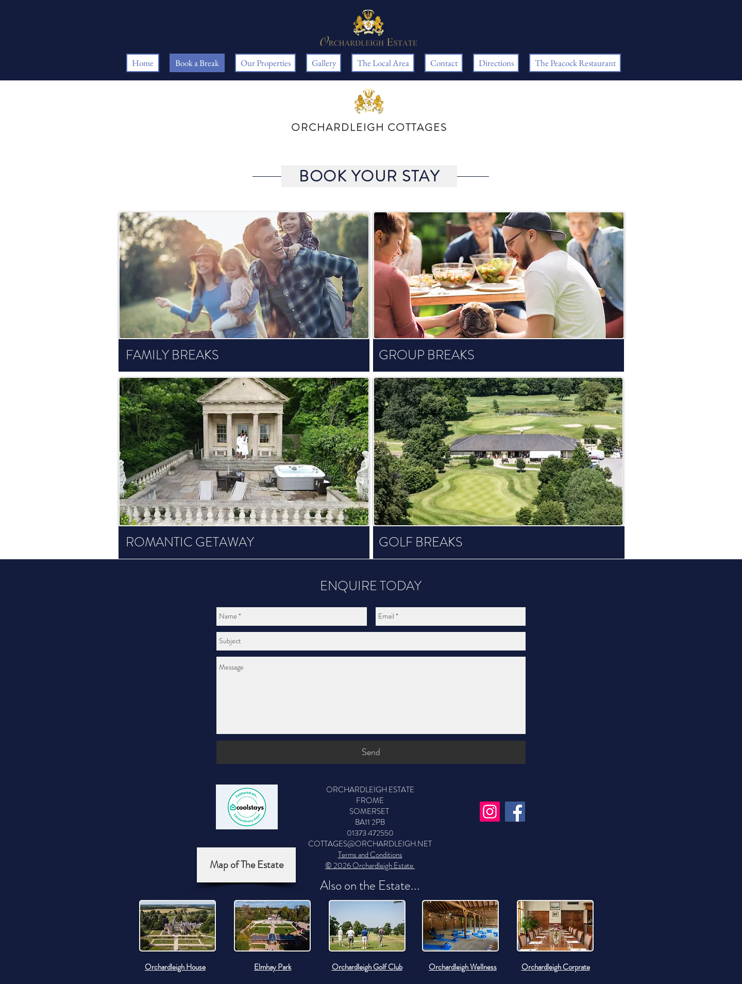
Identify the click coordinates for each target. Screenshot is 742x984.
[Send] (371, 752)
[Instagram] (490, 812)
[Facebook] (515, 812)
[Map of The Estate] (246, 864)
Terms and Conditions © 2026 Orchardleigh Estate (370, 860)
